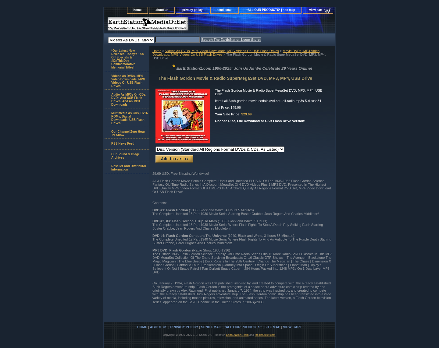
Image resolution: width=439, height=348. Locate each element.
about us (161, 10)
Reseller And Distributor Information (128, 167)
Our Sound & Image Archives (125, 156)
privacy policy (192, 10)
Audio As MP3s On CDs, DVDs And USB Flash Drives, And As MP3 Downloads (128, 99)
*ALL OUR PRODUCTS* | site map (270, 10)
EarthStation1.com (237, 334)
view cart (315, 10)
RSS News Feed (122, 143)
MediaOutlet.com (265, 334)
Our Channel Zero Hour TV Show (128, 133)
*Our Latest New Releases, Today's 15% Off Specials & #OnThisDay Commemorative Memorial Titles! (127, 59)
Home (156, 51)
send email (225, 10)
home (138, 10)
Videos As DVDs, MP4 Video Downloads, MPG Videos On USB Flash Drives (222, 51)
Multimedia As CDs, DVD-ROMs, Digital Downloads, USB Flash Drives (129, 118)
